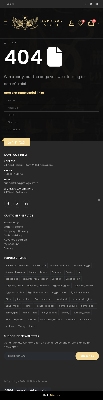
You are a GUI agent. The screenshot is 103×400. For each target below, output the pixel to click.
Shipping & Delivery (16, 231)
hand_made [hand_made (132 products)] (12, 305)
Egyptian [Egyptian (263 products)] (56, 278)
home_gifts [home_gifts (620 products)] (11, 312)
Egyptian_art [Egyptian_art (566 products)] (73, 278)
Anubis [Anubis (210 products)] (69, 272)
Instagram (26, 204)
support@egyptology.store (21, 183)
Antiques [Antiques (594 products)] (56, 272)
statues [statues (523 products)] (9, 326)
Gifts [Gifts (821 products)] (8, 299)
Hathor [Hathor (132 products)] (27, 305)
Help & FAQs (11, 222)
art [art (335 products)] (79, 272)
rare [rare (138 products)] (7, 319)
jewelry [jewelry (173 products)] (65, 312)
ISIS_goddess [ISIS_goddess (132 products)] (49, 312)
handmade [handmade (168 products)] (62, 299)
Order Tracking (13, 227)
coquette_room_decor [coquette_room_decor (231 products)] (35, 278)
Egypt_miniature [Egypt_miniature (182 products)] (80, 292)
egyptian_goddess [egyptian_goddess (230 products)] (38, 285)
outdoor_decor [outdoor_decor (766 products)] (82, 312)
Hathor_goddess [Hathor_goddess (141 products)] (45, 305)
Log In (10, 3)
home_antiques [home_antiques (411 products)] (68, 305)
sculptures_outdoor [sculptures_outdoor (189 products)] (51, 319)
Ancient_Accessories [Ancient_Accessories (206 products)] (17, 265)
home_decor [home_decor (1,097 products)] (88, 305)
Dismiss (55, 395)
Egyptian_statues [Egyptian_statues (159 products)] (38, 292)
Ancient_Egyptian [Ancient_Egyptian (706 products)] (15, 272)
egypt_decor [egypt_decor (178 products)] (59, 292)
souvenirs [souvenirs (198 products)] (85, 319)
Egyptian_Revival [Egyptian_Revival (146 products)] (84, 285)
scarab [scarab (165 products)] (32, 319)
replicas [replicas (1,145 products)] (18, 319)
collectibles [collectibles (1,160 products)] (11, 278)
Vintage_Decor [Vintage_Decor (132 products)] (26, 326)
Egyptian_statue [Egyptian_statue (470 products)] (14, 292)
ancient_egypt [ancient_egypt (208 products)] (82, 265)
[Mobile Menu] (7, 23)
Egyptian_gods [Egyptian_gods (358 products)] (61, 285)
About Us (13, 107)
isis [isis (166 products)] (35, 312)
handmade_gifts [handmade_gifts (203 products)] (82, 299)
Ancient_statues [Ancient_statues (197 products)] (38, 272)
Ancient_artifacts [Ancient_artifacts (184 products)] (60, 265)
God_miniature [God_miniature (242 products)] (43, 299)
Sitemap (12, 122)
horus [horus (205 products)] (26, 312)
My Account (11, 244)
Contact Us (14, 129)
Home (11, 100)
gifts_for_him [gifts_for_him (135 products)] (22, 299)
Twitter (17, 204)
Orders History (13, 235)
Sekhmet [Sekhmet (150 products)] (71, 319)
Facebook (8, 204)
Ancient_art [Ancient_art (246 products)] (39, 265)
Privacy (8, 248)
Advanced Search (15, 240)
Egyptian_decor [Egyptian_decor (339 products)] (14, 285)
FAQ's (11, 115)
